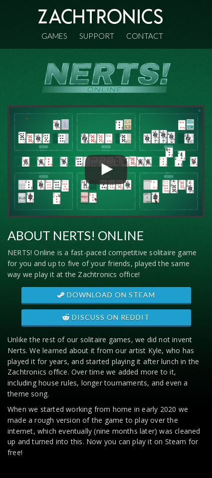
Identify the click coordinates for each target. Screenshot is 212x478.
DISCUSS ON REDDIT (106, 317)
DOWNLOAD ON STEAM (106, 294)
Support (96, 35)
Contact (144, 35)
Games (54, 35)
